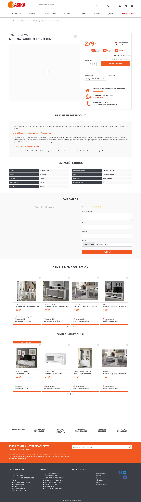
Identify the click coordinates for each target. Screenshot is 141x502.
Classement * (86, 207)
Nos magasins (18, 475)
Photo (84, 240)
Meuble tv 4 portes (23, 371)
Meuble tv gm (108, 304)
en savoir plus (98, 91)
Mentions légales (19, 487)
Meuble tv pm (49, 371)
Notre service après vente (53, 487)
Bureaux (97, 14)
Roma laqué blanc (23, 373)
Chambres (68, 14)
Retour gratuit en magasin (54, 479)
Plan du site (17, 485)
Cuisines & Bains (50, 14)
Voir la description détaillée (120, 59)
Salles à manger (15, 14)
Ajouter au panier (115, 63)
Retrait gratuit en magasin (54, 477)
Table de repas (21, 304)
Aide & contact (50, 485)
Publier (107, 252)
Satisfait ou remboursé (53, 481)
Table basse (78, 304)
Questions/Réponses (52, 473)
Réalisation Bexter (75, 500)
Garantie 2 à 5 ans (51, 483)
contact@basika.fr (102, 483)
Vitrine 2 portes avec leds (83, 371)
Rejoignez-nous (18, 483)
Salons (32, 14)
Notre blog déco (19, 490)
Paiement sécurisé (51, 475)
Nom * (84, 223)
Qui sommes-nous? (19, 473)
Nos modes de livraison (21, 481)
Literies (83, 14)
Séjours (16, 21)
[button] (68, 326)
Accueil (10, 21)
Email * (84, 232)
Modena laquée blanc (53, 373)
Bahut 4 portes (50, 304)
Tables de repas (25, 21)
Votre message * (88, 211)
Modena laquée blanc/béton (27, 306)
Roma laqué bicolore (82, 373)
